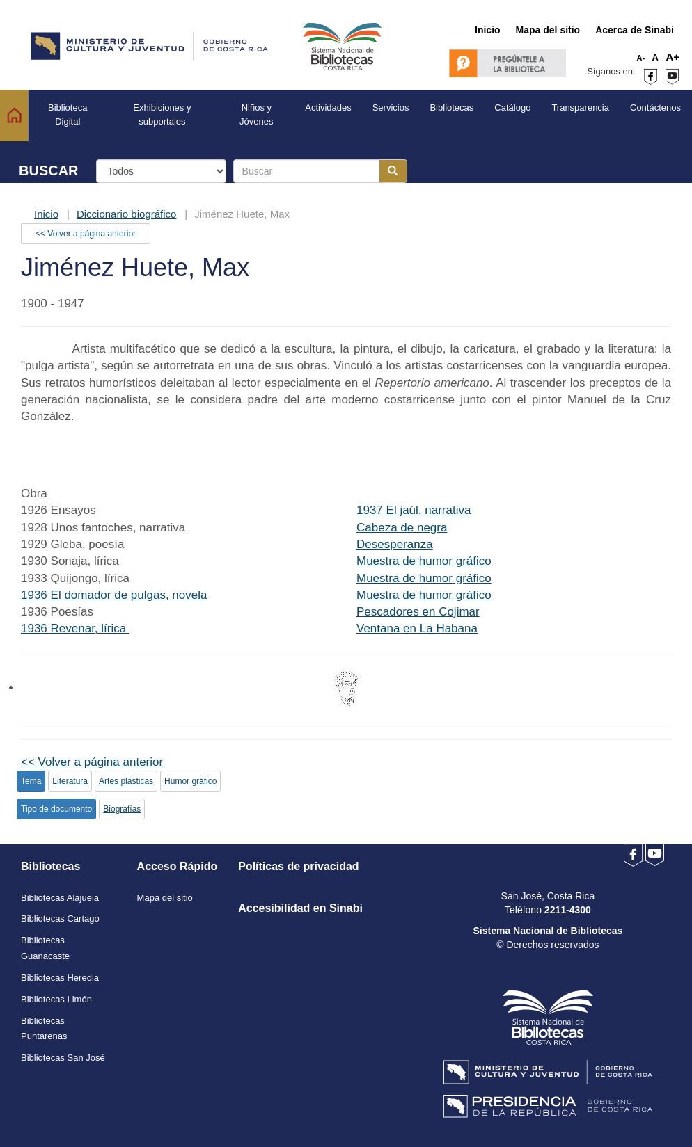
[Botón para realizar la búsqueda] (393, 171)
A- (641, 58)
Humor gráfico (190, 781)
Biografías (122, 809)
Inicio (46, 214)
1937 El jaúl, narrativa (413, 510)
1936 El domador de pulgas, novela (114, 595)
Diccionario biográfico (126, 214)
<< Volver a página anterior (86, 234)
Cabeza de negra (401, 527)
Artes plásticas (126, 781)
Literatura (70, 781)
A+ (672, 57)
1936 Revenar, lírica (75, 628)
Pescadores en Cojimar (418, 611)
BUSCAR (49, 170)
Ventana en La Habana (417, 628)
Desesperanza (394, 544)
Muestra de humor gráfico (424, 561)
